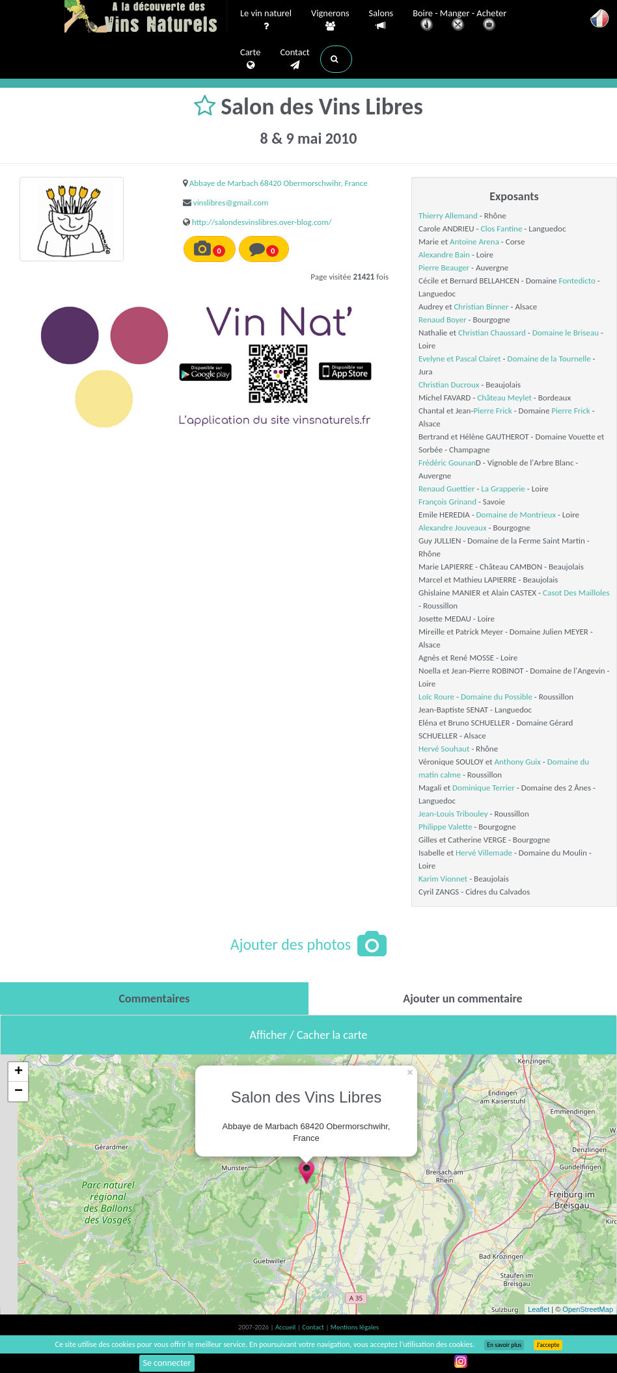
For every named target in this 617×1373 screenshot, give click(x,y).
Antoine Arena (474, 241)
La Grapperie (503, 488)
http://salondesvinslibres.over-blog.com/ (262, 222)
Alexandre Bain (444, 254)
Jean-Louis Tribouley (453, 813)
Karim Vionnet (442, 878)
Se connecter (167, 1362)
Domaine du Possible (496, 696)
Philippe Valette (445, 826)
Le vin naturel (266, 20)
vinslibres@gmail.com (231, 202)
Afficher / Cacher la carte (309, 1035)
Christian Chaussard (492, 332)
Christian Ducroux (448, 384)
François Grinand (447, 501)
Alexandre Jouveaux (452, 527)
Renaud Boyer (442, 319)
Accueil (286, 1327)
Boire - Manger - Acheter (459, 21)
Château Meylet (504, 397)
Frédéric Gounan (447, 462)
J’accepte (547, 1345)
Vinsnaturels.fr (145, 17)
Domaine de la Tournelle (548, 358)
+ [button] (18, 1072)
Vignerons (330, 20)
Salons (381, 19)
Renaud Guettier (446, 488)
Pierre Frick (492, 410)
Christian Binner (481, 306)
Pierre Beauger (443, 267)
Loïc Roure (436, 696)
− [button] (18, 1091)
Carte (250, 59)
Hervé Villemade (484, 852)
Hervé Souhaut (443, 748)
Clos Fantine (502, 228)
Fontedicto (576, 280)
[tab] (154, 998)
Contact (294, 59)
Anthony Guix (518, 761)
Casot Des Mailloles (576, 592)
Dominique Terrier (483, 787)
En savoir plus (504, 1345)
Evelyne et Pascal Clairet (459, 358)
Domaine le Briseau (565, 332)
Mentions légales (355, 1327)
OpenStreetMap (587, 1309)
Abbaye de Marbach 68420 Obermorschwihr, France (278, 183)
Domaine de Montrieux (516, 514)
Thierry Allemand (448, 215)
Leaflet (538, 1309)
